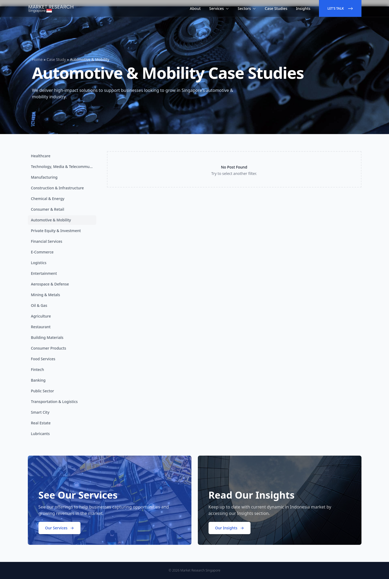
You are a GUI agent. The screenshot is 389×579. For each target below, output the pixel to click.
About (195, 8)
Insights (303, 8)
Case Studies (276, 8)
